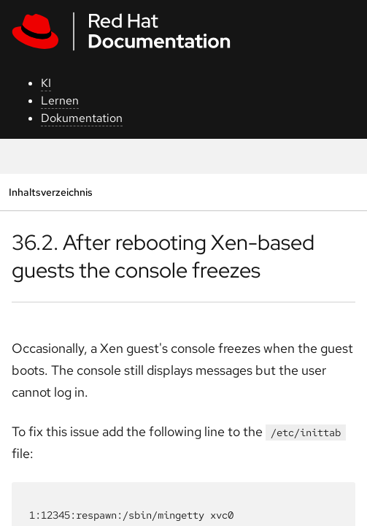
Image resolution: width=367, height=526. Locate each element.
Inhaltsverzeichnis (50, 192)
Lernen (60, 100)
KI (46, 83)
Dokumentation (82, 118)
